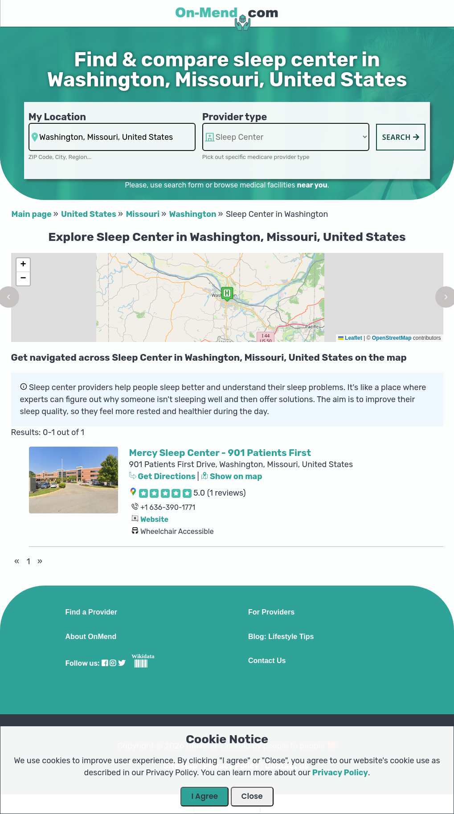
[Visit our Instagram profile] (113, 663)
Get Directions (163, 476)
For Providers (271, 612)
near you (312, 185)
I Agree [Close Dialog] (204, 796)
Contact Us (267, 660)
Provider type (234, 116)
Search (401, 137)
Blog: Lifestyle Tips (281, 636)
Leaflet (350, 338)
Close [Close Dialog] (252, 796)
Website (154, 519)
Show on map (231, 476)
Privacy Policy (340, 772)
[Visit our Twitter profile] (121, 663)
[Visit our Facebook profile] (105, 663)
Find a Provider (91, 612)
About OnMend (91, 636)
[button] (227, 294)
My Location (57, 116)
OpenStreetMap (392, 338)
